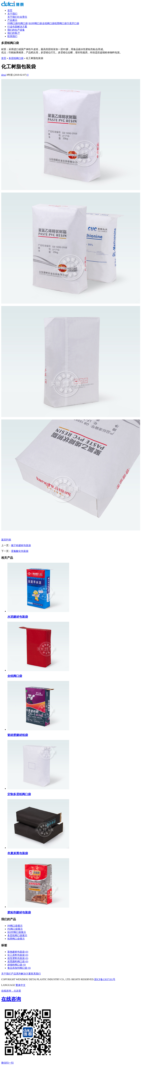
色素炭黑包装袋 (17, 853)
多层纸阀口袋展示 (17, 935)
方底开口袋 (73, 23)
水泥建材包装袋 (17, 616)
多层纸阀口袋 (16, 58)
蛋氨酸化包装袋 (19, 551)
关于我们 (12, 13)
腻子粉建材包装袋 (21, 545)
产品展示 (12, 20)
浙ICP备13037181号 (104, 979)
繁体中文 (20, 985)
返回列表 (6, 539)
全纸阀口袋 (48, 23)
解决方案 (26, 973)
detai (3, 75)
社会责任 (22, 17)
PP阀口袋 (12, 23)
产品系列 (16, 973)
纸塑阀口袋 (60, 23)
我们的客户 (13, 33)
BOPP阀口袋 (35, 23)
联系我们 (12, 36)
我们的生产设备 (16, 30)
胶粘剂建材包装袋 (19, 912)
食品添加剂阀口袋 (19, 968)
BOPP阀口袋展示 (16, 932)
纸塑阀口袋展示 (16, 938)
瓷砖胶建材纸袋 (17, 735)
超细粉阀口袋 (16, 964)
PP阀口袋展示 (15, 925)
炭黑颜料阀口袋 (17, 961)
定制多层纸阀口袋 (19, 794)
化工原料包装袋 (17, 955)
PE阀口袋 (23, 23)
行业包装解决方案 (17, 26)
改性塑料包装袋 (17, 958)
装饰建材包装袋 (17, 951)
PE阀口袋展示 (15, 929)
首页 (9, 10)
